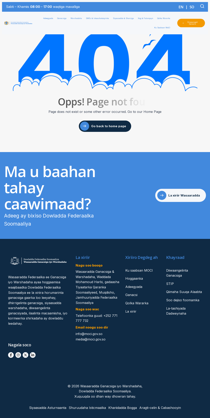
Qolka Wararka (164, 18)
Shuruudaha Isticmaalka (87, 408)
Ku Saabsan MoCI (163, 28)
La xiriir (130, 311)
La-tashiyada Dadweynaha (176, 311)
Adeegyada (49, 18)
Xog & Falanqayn (146, 18)
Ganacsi (131, 295)
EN (181, 7)
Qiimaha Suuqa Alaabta (184, 292)
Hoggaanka (134, 278)
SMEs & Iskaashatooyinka (98, 18)
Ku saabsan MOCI (139, 270)
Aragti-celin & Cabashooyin (160, 408)
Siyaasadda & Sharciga (124, 18)
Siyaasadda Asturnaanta (47, 408)
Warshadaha (77, 18)
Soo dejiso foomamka (182, 300)
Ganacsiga (63, 18)
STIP (170, 284)
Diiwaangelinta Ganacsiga (177, 273)
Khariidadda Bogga (122, 408)
